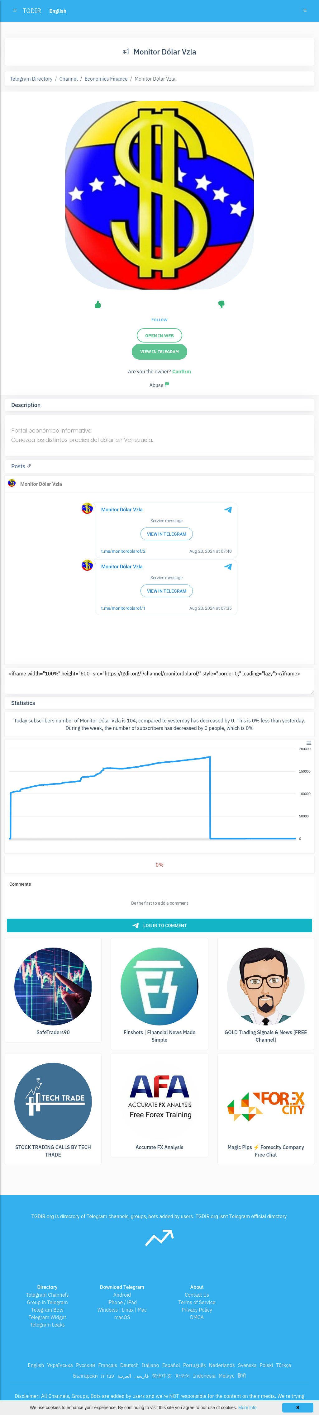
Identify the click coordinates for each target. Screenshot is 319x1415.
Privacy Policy (197, 1310)
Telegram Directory (31, 79)
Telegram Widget (47, 1317)
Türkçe (283, 1365)
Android (122, 1295)
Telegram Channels (47, 1295)
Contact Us (197, 1295)
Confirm (181, 371)
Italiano (150, 1365)
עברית (107, 1376)
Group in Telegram (47, 1302)
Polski (266, 1365)
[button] (308, 742)
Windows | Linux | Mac (122, 1310)
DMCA (197, 1317)
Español (171, 1365)
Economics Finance (106, 79)
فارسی (141, 1376)
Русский (85, 1365)
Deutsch (129, 1365)
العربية (124, 1376)
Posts (19, 466)
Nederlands (222, 1365)
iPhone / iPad (122, 1302)
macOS (122, 1317)
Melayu (227, 1376)
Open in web (159, 335)
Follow (159, 320)
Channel (69, 79)
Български (85, 1376)
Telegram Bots (47, 1310)
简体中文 (162, 1376)
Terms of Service (197, 1302)
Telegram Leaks (47, 1325)
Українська (60, 1365)
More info (247, 1407)
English (36, 1365)
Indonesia (204, 1376)
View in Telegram (159, 351)
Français (107, 1365)
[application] (159, 794)
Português (194, 1365)
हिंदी (242, 1376)
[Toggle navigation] (304, 11)
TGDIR (32, 11)
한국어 (182, 1376)
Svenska (247, 1365)
